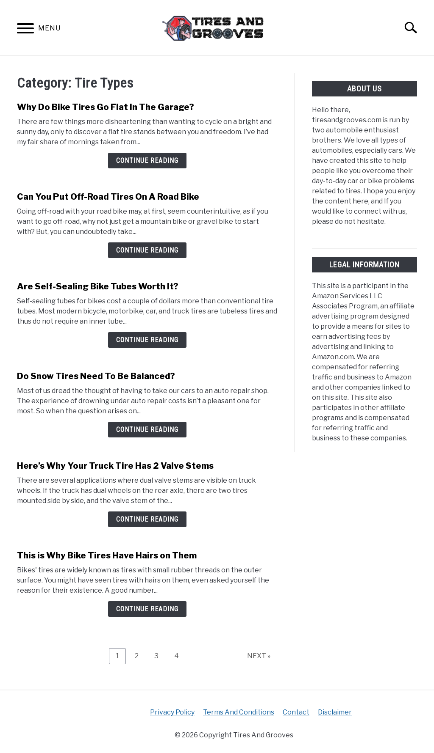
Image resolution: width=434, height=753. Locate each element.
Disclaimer (335, 712)
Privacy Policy (172, 712)
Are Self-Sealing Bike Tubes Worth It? (97, 286)
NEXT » (258, 656)
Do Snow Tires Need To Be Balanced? (96, 376)
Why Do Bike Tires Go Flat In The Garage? (105, 107)
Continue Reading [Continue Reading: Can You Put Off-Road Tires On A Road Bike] (147, 250)
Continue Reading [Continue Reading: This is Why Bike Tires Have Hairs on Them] (147, 609)
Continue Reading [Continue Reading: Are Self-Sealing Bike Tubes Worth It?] (147, 340)
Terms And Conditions (238, 712)
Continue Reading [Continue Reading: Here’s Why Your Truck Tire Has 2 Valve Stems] (147, 519)
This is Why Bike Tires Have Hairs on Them (107, 555)
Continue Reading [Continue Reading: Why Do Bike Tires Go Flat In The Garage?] (147, 161)
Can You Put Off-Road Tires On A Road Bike (108, 197)
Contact (296, 712)
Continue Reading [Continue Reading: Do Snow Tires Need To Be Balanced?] (147, 430)
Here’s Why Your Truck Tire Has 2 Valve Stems (115, 466)
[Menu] (25, 30)
